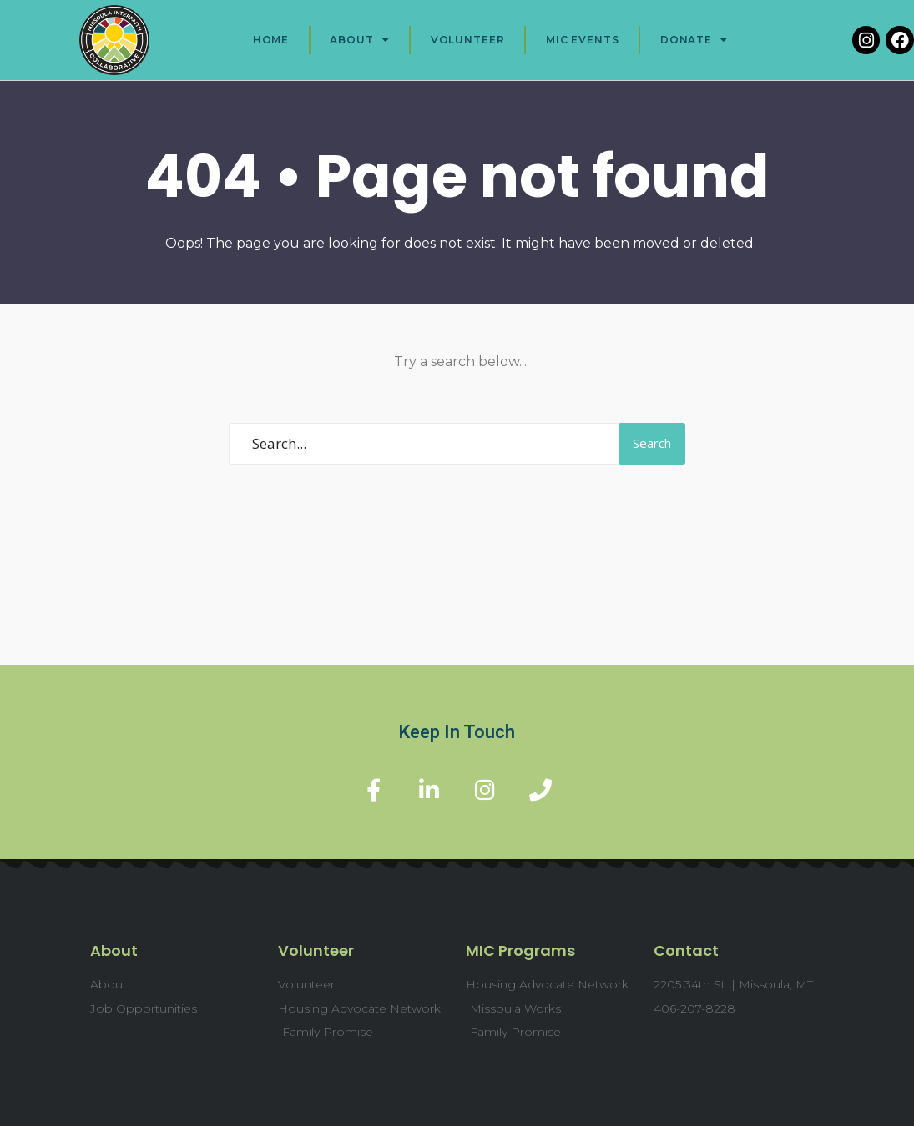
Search (652, 443)
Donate (694, 40)
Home (271, 39)
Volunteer (468, 39)
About (359, 40)
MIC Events (582, 39)
